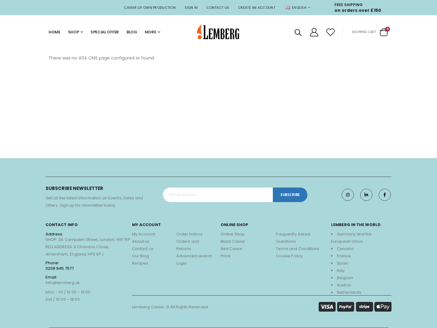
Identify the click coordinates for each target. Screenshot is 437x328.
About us (141, 241)
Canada (345, 249)
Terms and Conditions (298, 249)
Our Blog (140, 256)
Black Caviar (233, 241)
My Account (143, 234)
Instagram (348, 195)
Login (181, 263)
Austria (344, 285)
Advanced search (194, 256)
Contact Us (217, 7)
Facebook (385, 195)
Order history (189, 234)
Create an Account (256, 7)
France (344, 256)
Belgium (345, 278)
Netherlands (349, 292)
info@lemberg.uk (63, 283)
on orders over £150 (357, 10)
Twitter (366, 195)
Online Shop (233, 234)
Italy (341, 270)
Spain (342, 263)
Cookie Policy (289, 256)
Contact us (143, 249)
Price (226, 256)
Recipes (140, 263)
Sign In (191, 7)
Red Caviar (232, 249)
